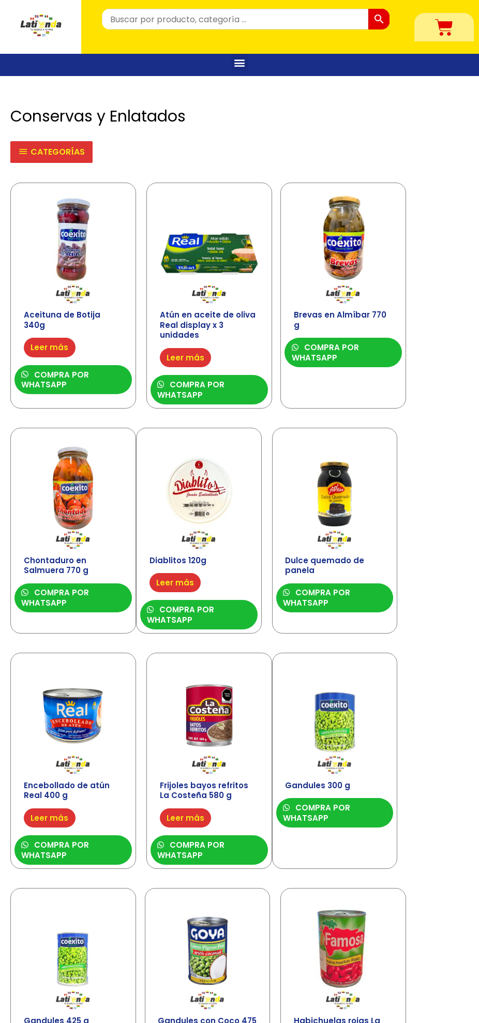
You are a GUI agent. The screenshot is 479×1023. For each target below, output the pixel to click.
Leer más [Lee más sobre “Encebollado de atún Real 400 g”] (285, 558)
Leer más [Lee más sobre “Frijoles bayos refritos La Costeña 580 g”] (402, 568)
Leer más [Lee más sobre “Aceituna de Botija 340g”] (50, 329)
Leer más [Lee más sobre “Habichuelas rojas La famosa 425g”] (402, 787)
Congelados (169, 969)
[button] (239, 62)
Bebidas (161, 954)
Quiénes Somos (415, 944)
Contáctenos (411, 959)
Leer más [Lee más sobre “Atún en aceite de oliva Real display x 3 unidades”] (168, 339)
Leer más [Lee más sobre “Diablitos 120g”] (50, 548)
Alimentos (165, 939)
